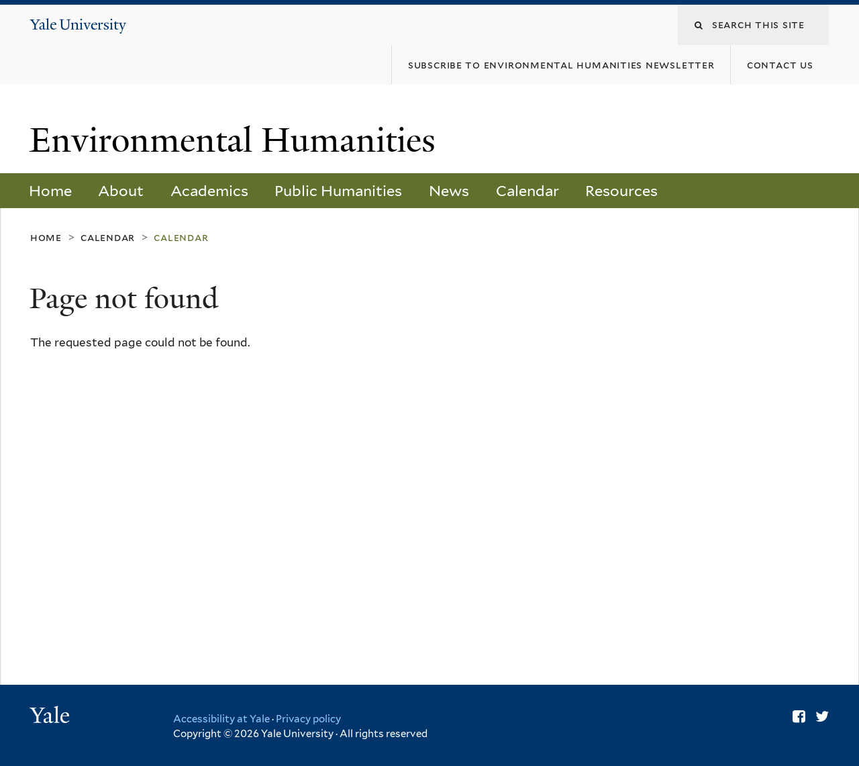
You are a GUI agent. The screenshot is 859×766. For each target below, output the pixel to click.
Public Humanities (338, 190)
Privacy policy (308, 719)
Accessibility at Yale (221, 719)
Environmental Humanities (237, 140)
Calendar (527, 190)
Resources (621, 190)
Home (50, 190)
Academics (209, 190)
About (121, 190)
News (449, 190)
